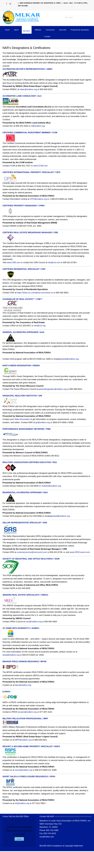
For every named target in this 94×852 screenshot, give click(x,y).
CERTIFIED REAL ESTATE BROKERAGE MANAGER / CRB (30, 232)
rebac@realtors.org (28, 89)
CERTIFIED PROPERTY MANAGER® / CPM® (24, 205)
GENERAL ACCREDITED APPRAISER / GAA (23, 332)
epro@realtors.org (28, 712)
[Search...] (77, 17)
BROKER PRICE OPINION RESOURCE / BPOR (24, 661)
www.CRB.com (13, 262)
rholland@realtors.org (51, 486)
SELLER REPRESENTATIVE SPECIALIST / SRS (25, 522)
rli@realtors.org (38, 126)
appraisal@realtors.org (68, 359)
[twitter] (10, 4)
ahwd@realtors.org (11, 655)
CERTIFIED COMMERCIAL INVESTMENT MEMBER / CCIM (30, 132)
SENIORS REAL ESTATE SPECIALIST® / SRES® (25, 595)
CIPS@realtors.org (38, 199)
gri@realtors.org (42, 422)
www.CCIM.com (40, 166)
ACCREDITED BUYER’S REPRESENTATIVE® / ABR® (28, 69)
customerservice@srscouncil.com (32, 552)
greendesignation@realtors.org (53, 389)
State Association (22, 419)
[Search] (66, 17)
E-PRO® (6, 691)
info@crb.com (54, 262)
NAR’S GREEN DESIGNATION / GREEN (21, 365)
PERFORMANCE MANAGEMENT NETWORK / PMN (26, 429)
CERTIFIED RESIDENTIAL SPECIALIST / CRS (24, 269)
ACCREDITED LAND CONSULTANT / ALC (22, 96)
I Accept (19, 839)
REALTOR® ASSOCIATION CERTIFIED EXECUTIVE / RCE (30, 462)
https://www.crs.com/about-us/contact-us (35, 292)
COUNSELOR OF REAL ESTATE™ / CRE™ (23, 299)
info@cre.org (39, 325)
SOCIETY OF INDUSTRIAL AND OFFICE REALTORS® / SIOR (31, 559)
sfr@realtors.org (22, 803)
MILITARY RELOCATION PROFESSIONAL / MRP (25, 718)
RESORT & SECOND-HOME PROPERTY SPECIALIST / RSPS (31, 746)
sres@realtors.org (34, 621)
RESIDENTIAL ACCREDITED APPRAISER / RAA (25, 492)
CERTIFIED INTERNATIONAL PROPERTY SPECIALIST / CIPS (31, 172)
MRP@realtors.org (23, 740)
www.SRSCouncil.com (80, 552)
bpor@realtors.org (23, 685)
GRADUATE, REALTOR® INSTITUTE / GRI (22, 396)
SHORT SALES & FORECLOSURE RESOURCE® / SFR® (29, 776)
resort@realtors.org (23, 770)
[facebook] (7, 4)
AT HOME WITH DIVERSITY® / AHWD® (21, 628)
